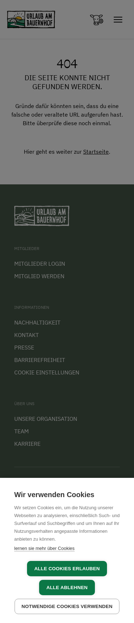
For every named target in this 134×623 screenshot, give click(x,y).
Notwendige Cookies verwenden (67, 606)
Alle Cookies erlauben (67, 568)
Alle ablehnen (66, 587)
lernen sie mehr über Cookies (44, 548)
